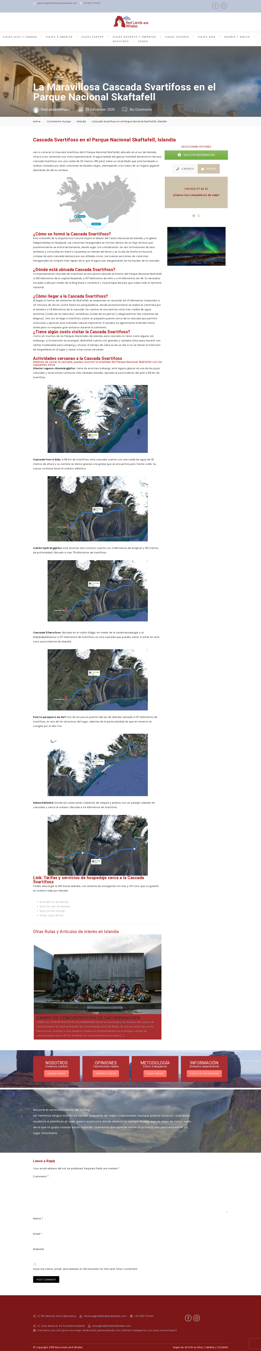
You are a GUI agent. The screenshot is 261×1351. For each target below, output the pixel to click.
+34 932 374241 (91, 3)
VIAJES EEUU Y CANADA (20, 36)
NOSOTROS (121, 41)
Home (36, 121)
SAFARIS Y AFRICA (237, 36)
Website (38, 1249)
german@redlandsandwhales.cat (57, 3)
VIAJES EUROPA (92, 36)
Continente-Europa (59, 121)
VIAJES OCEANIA (177, 36)
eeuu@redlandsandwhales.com (111, 1326)
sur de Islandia (147, 152)
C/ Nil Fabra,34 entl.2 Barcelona (56, 1316)
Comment (41, 1176)
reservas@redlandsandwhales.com (105, 1316)
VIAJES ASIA (206, 36)
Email (37, 1234)
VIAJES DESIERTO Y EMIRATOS (134, 36)
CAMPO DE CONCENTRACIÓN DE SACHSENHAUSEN (88, 1018)
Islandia (81, 121)
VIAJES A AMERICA (59, 36)
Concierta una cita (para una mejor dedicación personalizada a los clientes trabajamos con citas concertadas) (107, 1330)
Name (38, 1218)
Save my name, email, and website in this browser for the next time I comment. (85, 1269)
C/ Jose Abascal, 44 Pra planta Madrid (61, 1326)
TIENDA (143, 41)
